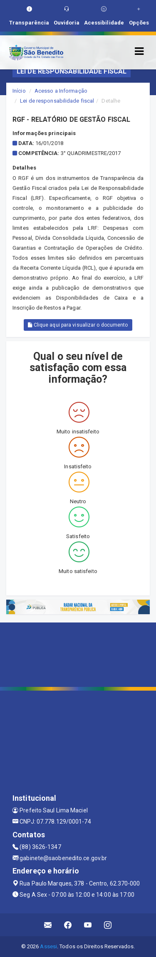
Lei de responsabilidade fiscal (57, 101)
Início (19, 91)
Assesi (48, 946)
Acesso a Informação (61, 91)
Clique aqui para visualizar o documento (78, 325)
